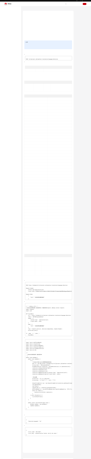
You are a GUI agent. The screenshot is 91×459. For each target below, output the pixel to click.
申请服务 (55, 41)
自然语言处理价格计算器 (58, 26)
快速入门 (7, 17)
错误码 (77, 40)
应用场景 (52, 444)
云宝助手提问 (26, 448)
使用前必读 (9, 22)
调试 (77, 17)
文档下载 (7, 62)
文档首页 (24, 8)
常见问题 (7, 60)
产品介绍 (7, 15)
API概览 (8, 24)
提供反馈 (26, 442)
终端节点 (39, 24)
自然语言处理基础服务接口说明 (13, 32)
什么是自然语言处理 (55, 440)
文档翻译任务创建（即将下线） (14, 47)
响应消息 (78, 29)
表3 (67, 261)
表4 (33, 253)
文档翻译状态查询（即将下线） (14, 50)
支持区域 (7, 77)
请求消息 (78, 26)
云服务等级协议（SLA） (10, 73)
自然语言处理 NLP (31, 8)
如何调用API (9, 26)
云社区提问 (33, 448)
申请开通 (36, 46)
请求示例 (78, 32)
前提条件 (78, 20)
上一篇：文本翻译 (27, 432)
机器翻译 (52, 446)
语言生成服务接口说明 (12, 34)
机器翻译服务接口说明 (12, 39)
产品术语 (7, 68)
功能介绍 (78, 14)
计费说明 (52, 448)
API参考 (7, 19)
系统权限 (7, 79)
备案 (74, 3)
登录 (80, 3)
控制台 (77, 3)
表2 (33, 80)
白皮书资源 (8, 75)
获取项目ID (57, 73)
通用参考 (7, 66)
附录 (8, 55)
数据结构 (8, 53)
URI (77, 23)
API (7, 28)
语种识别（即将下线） (14, 43)
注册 (84, 3)
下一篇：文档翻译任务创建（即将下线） (65, 432)
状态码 (77, 37)
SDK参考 (7, 57)
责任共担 (7, 70)
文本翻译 (11, 41)
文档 (71, 3)
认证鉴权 (59, 41)
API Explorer (30, 35)
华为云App (84, 0)
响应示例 (78, 35)
